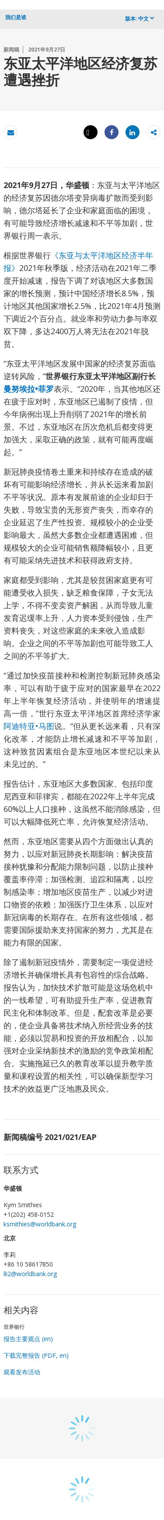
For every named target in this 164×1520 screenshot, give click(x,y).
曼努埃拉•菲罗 (28, 388)
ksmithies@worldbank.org (39, 1224)
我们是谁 (15, 17)
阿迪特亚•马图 (28, 726)
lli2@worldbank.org (30, 1274)
